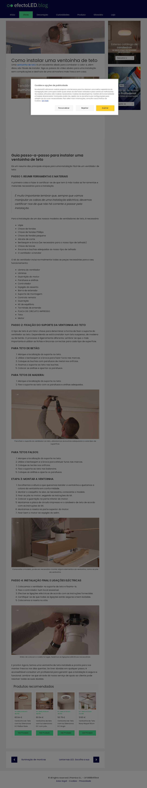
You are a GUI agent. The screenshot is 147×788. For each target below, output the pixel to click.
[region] (74, 97)
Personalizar (64, 108)
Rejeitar (84, 108)
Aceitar (105, 108)
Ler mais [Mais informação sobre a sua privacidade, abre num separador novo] (45, 101)
